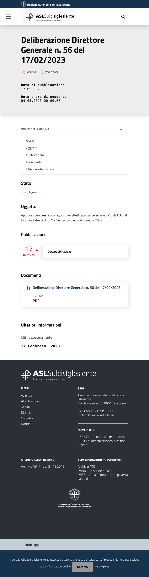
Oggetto (31, 147)
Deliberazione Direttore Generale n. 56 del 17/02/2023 (77, 287)
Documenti (33, 162)
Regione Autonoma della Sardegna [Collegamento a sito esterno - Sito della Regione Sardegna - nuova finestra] (48, 4)
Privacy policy (102, 566)
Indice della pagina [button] (35, 129)
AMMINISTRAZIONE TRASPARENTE (100, 460)
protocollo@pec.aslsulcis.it (96, 414)
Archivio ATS (86, 466)
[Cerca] (123, 17)
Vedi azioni (49, 72)
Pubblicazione (35, 154)
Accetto (82, 566)
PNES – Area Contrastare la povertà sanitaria (103, 476)
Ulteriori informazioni (40, 169)
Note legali (32, 544)
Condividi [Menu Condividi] (28, 72)
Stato (30, 140)
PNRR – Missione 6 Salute (96, 470)
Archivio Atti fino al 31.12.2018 (42, 466)
